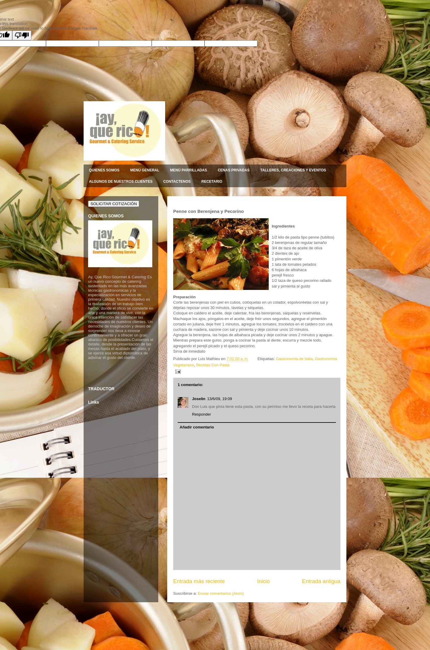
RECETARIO (211, 181)
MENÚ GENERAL (144, 170)
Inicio (263, 581)
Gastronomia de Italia (294, 358)
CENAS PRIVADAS (233, 170)
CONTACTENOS (177, 181)
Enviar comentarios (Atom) (221, 593)
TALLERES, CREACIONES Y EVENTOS (293, 170)
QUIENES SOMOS (104, 170)
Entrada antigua (321, 581)
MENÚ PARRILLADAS (188, 170)
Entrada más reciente (199, 581)
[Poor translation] (21, 35)
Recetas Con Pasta (213, 365)
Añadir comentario (197, 427)
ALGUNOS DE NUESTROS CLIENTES (121, 181)
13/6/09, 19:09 (219, 399)
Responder (201, 414)
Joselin (198, 399)
